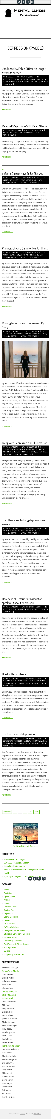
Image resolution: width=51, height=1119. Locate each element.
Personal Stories (23, 82)
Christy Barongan (9, 991)
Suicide (34, 82)
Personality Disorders (13, 941)
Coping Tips (18, 133)
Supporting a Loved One (28, 683)
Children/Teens (10, 907)
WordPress (37, 1114)
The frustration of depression (18, 734)
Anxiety (9, 133)
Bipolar (6, 255)
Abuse (6, 890)
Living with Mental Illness (31, 180)
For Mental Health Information (25, 846)
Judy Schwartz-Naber (11, 1046)
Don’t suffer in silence (14, 674)
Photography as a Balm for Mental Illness (25, 248)
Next (36, 812)
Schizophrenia (10, 947)
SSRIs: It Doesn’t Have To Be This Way (22, 173)
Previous (7, 812)
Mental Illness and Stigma (14, 859)
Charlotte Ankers (9, 995)
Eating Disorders (11, 917)
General (16, 79)
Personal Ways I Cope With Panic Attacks (24, 126)
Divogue (22, 1114)
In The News (18, 609)
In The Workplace (27, 79)
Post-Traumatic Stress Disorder (17, 944)
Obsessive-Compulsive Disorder (17, 934)
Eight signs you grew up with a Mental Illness (23, 876)
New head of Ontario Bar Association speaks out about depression (22, 601)
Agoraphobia (9, 896)
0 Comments (13, 135)
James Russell (7, 998)
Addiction (8, 893)
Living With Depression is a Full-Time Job (24, 443)
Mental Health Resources (14, 866)
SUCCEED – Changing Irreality (16, 863)
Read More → (7, 110)
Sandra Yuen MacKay (11, 971)
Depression (7, 79)
